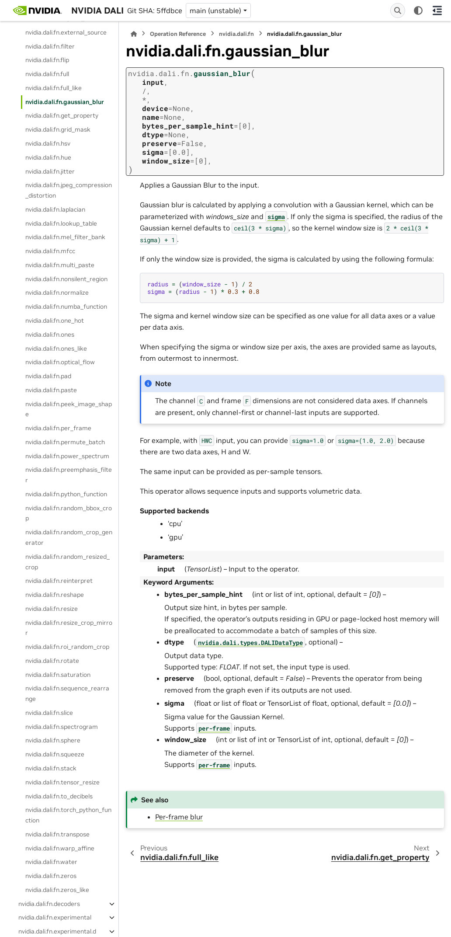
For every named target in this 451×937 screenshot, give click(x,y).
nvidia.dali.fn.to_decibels (59, 796)
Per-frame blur (179, 816)
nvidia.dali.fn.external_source (66, 32)
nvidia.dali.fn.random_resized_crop (67, 562)
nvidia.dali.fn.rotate (52, 661)
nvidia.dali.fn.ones (49, 334)
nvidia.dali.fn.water (51, 862)
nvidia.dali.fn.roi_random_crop (67, 647)
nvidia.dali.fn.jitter (50, 171)
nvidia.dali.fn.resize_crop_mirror (68, 628)
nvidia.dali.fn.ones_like (56, 348)
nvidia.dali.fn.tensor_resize (62, 782)
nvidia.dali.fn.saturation (57, 675)
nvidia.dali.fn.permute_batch (65, 442)
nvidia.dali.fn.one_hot (54, 320)
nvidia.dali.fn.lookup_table (61, 223)
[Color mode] (418, 10)
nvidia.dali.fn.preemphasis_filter (68, 475)
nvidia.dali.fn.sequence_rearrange (67, 693)
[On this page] (437, 10)
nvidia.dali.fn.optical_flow (60, 362)
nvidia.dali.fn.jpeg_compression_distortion (68, 190)
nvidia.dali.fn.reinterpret (59, 581)
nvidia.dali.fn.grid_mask (57, 129)
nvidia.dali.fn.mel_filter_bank (65, 237)
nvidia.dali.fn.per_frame (58, 428)
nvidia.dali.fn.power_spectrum (67, 456)
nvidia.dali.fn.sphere (52, 740)
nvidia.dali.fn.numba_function (66, 306)
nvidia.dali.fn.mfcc (50, 251)
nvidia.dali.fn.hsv (47, 143)
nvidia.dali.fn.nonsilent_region (66, 279)
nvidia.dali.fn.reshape (54, 595)
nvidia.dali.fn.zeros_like (57, 890)
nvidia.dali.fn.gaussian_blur (64, 102)
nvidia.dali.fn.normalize (57, 292)
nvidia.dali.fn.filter (50, 46)
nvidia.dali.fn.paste (51, 390)
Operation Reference (178, 34)
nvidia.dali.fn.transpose (57, 834)
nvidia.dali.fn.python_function (66, 494)
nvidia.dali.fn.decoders (49, 904)
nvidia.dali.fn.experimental (54, 917)
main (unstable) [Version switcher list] (215, 10)
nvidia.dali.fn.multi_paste (59, 265)
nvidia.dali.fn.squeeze (54, 754)
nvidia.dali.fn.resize (51, 609)
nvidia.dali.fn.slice (49, 713)
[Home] (134, 33)
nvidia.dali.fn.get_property (61, 115)
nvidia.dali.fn (236, 34)
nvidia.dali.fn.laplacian (55, 209)
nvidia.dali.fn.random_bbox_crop (68, 513)
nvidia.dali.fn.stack (50, 768)
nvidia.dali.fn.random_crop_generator (68, 537)
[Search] (397, 10)
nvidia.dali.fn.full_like (53, 88)
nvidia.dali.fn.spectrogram (61, 727)
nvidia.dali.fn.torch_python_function (68, 815)
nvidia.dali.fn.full (47, 74)
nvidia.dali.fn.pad (48, 376)
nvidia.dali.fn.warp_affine (59, 848)
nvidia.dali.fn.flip (47, 60)
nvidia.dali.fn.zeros (50, 876)
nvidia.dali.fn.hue (48, 157)
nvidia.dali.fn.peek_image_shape (68, 409)
